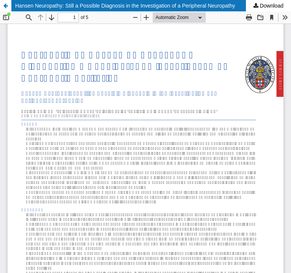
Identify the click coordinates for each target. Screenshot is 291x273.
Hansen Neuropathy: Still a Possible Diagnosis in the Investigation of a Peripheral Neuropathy (125, 6)
